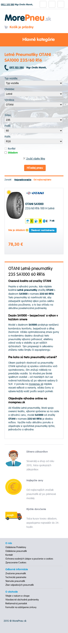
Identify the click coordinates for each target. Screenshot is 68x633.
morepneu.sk (36, 384)
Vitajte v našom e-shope (17, 595)
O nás (8, 543)
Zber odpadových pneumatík (19, 585)
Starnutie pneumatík (15, 581)
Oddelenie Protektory (15, 547)
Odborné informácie (16, 569)
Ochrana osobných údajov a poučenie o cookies (29, 558)
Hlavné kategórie (34, 39)
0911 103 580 (7, 4)
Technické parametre (15, 577)
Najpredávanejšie (22, 179)
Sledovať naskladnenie (42, 230)
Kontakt (9, 555)
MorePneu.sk (19, 620)
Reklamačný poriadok (16, 603)
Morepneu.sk (28, 15)
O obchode (11, 592)
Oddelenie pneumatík (16, 551)
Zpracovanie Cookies (15, 562)
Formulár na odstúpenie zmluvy (20, 607)
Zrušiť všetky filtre (34, 158)
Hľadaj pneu (35, 168)
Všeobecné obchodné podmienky (22, 599)
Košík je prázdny (19, 27)
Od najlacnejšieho (42, 179)
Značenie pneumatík (15, 573)
